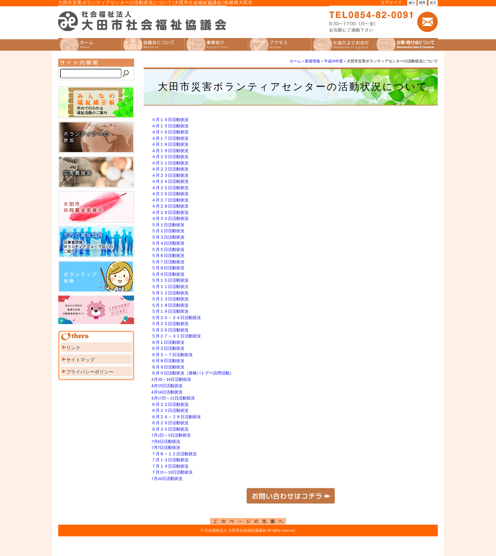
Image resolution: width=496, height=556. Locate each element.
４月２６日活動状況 (170, 193)
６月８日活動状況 (168, 360)
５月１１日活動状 (168, 286)
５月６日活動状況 (168, 255)
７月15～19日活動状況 (172, 472)
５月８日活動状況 (168, 267)
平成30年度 (333, 61)
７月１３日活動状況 (170, 459)
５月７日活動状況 (168, 261)
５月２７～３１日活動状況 (176, 336)
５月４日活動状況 (168, 243)
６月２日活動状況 (168, 348)
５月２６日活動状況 (170, 330)
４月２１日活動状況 (170, 163)
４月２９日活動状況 (170, 212)
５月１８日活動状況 (170, 305)
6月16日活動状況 (167, 392)
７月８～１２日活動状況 (174, 453)
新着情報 (312, 61)
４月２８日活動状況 (170, 206)
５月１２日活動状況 (170, 293)
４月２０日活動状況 (170, 156)
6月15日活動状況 (167, 385)
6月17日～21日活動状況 (173, 398)
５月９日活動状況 (168, 274)
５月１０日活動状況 (170, 280)
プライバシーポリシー (90, 372)
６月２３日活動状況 (170, 410)
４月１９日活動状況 (170, 150)
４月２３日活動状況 (170, 175)
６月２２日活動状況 (170, 404)
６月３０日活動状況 (170, 429)
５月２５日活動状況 (170, 323)
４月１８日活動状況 (170, 144)
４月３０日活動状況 (170, 218)
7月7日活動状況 (166, 447)
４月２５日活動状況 (170, 187)
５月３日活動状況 (168, 237)
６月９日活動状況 (168, 367)
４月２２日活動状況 (170, 169)
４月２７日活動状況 (170, 200)
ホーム (295, 61)
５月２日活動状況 (168, 230)
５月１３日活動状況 (170, 299)
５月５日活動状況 (168, 249)
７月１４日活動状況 (170, 466)
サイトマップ (80, 360)
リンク (73, 348)
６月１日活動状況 (168, 342)
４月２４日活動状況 (170, 181)
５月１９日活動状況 (170, 311)
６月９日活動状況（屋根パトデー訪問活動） (193, 373)
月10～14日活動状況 (172, 379)
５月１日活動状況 (168, 224)
